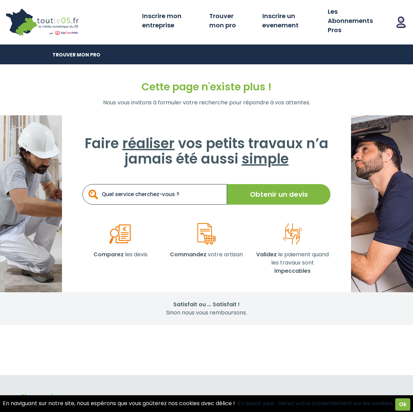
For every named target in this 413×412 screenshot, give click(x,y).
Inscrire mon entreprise (162, 20)
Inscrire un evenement (280, 20)
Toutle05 (68, 22)
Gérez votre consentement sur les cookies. (335, 403)
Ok (402, 404)
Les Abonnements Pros (350, 20)
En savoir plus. (256, 403)
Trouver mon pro (222, 20)
